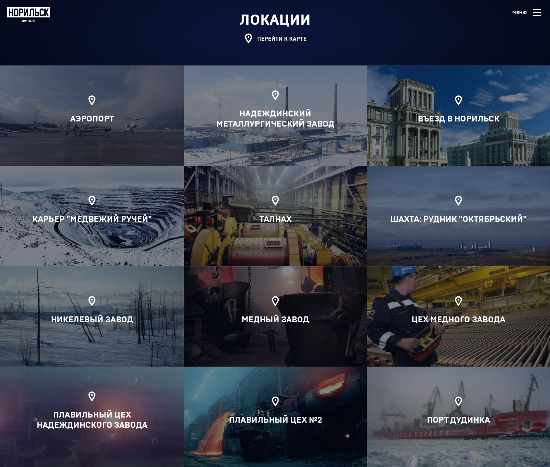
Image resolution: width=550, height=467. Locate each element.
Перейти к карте (275, 39)
